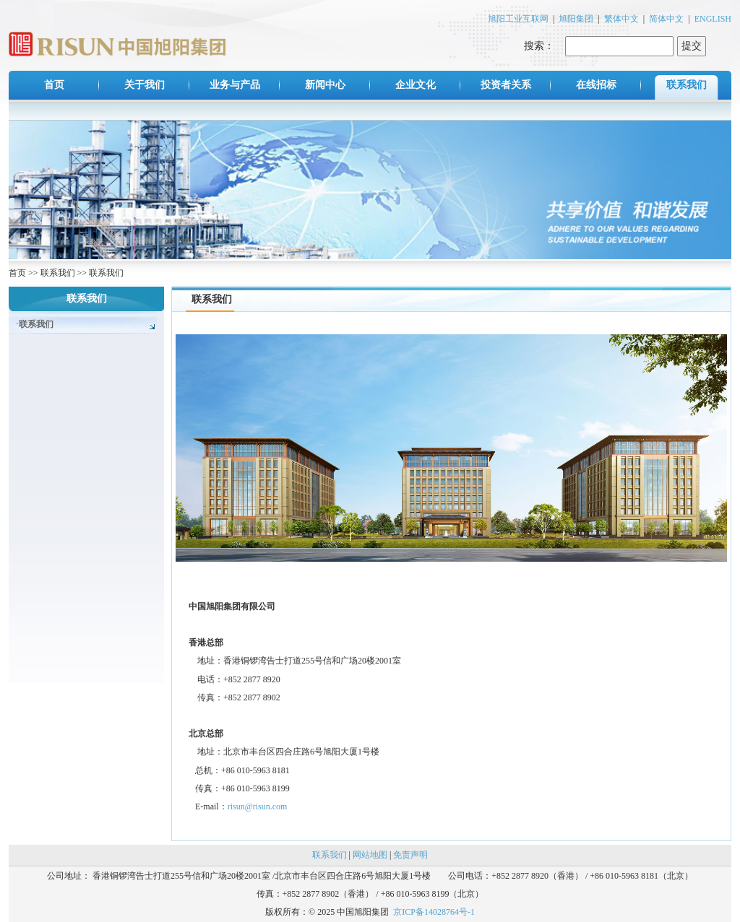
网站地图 (370, 855)
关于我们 (144, 84)
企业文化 (415, 84)
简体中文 (666, 18)
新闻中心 (325, 84)
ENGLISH (712, 18)
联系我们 (686, 84)
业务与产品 (235, 84)
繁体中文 (621, 18)
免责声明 (410, 855)
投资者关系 (506, 84)
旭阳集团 (576, 18)
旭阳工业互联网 (518, 18)
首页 (54, 84)
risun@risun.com (258, 806)
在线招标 (596, 84)
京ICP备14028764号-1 (434, 912)
